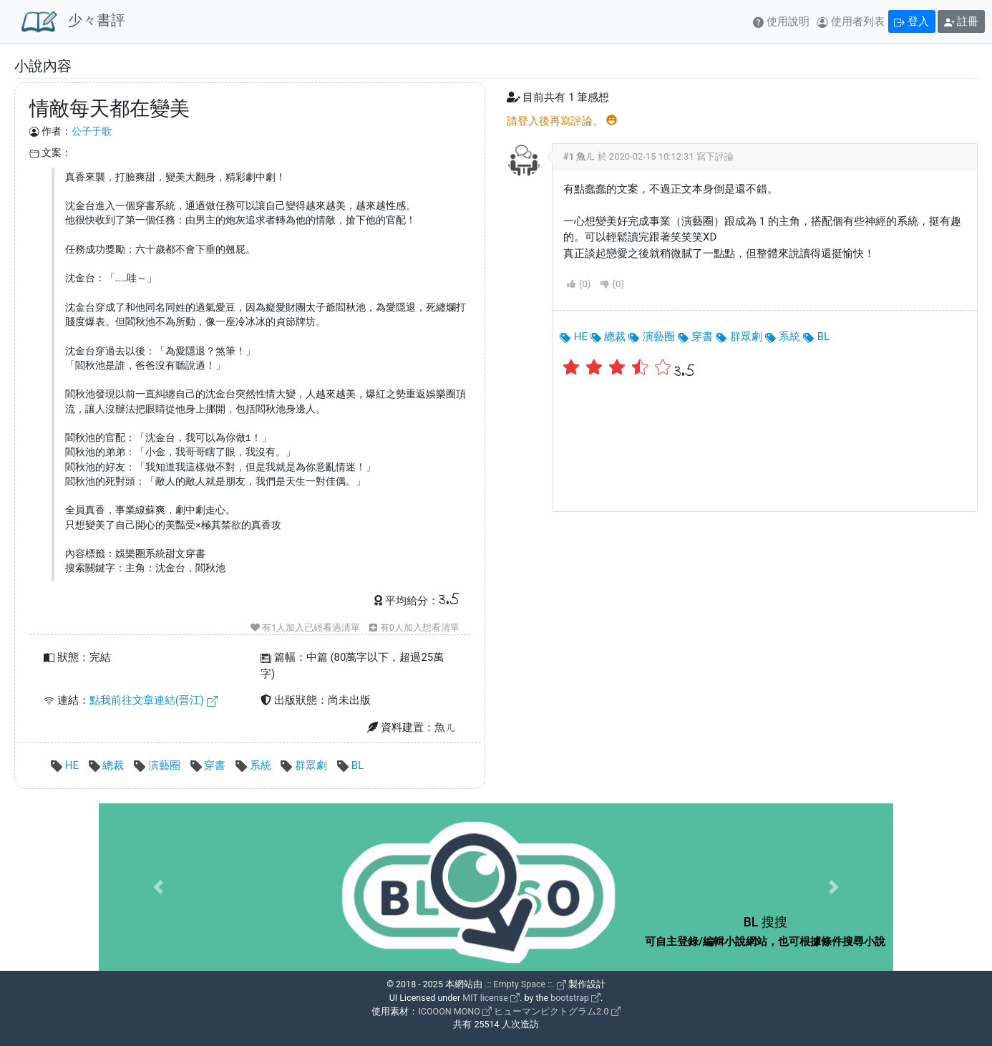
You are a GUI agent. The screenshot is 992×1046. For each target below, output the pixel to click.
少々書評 (73, 21)
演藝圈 (158, 765)
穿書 (209, 765)
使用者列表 (851, 21)
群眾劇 (305, 765)
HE (66, 765)
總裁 (108, 765)
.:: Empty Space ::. (525, 984)
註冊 (961, 21)
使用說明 (781, 21)
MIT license (491, 997)
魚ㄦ (585, 156)
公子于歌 (92, 131)
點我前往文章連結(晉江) (153, 700)
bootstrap (575, 997)
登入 (911, 21)
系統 (254, 765)
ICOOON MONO (454, 1011)
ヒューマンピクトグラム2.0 (557, 1011)
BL (350, 765)
